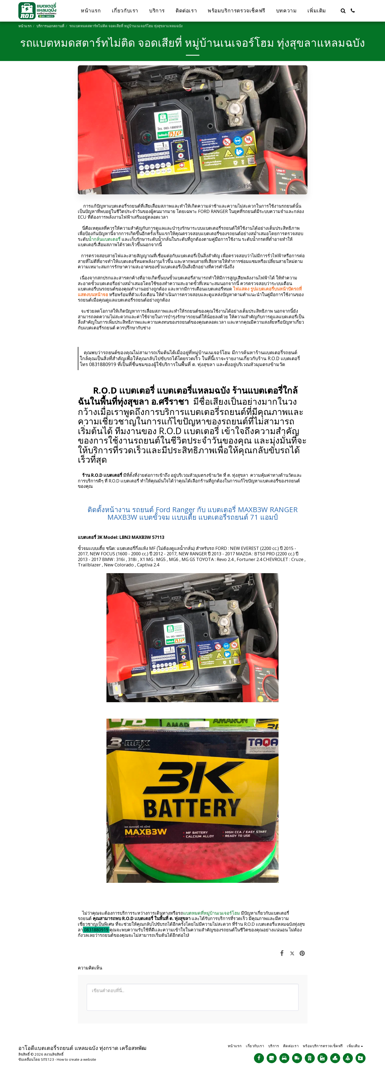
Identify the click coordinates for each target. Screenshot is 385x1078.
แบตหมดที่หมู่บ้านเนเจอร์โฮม (211, 913)
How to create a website (76, 1059)
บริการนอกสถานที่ (50, 25)
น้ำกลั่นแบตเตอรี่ (104, 239)
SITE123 (47, 1059)
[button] (343, 10)
